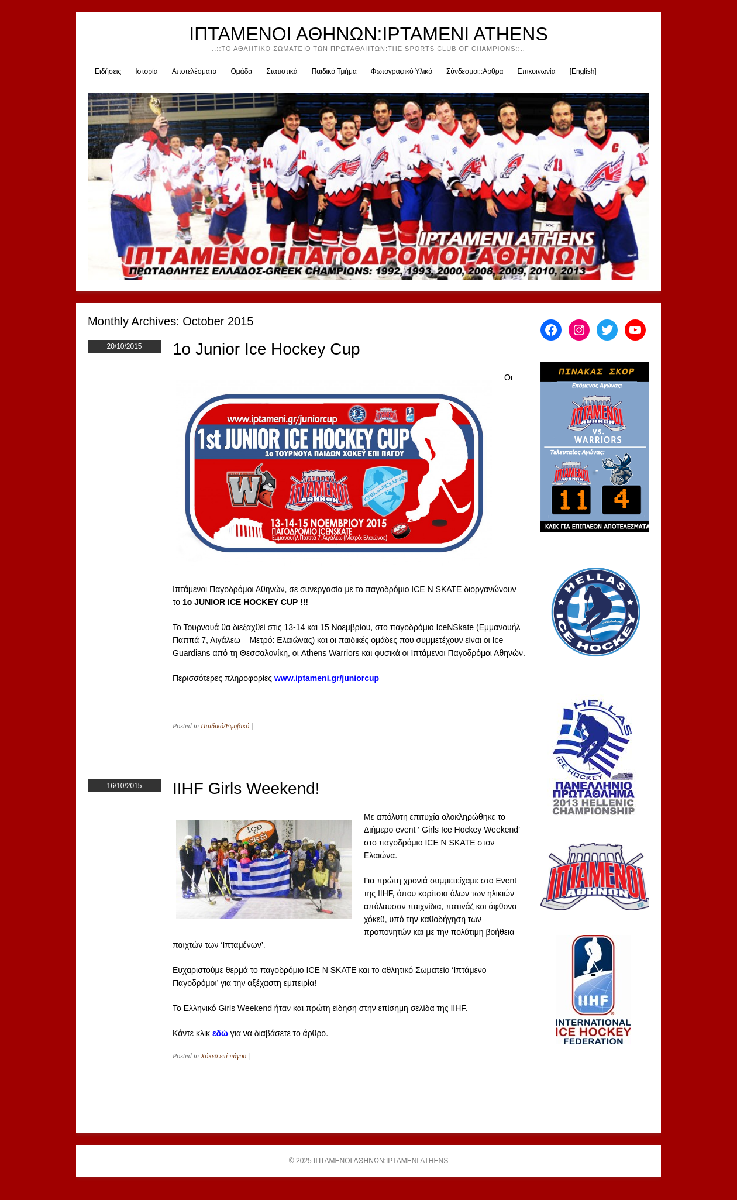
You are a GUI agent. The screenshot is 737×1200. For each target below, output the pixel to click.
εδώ (220, 1033)
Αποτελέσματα (194, 71)
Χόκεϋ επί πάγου (223, 1056)
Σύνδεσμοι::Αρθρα (475, 71)
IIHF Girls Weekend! (246, 788)
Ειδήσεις (108, 71)
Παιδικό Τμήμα (334, 71)
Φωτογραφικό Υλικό (401, 71)
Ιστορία (146, 71)
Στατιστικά (281, 71)
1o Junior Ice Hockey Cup (266, 349)
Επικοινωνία (537, 71)
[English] (583, 71)
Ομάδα (241, 71)
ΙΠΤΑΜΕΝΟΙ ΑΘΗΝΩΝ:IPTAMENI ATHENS (368, 33)
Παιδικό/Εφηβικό (225, 726)
